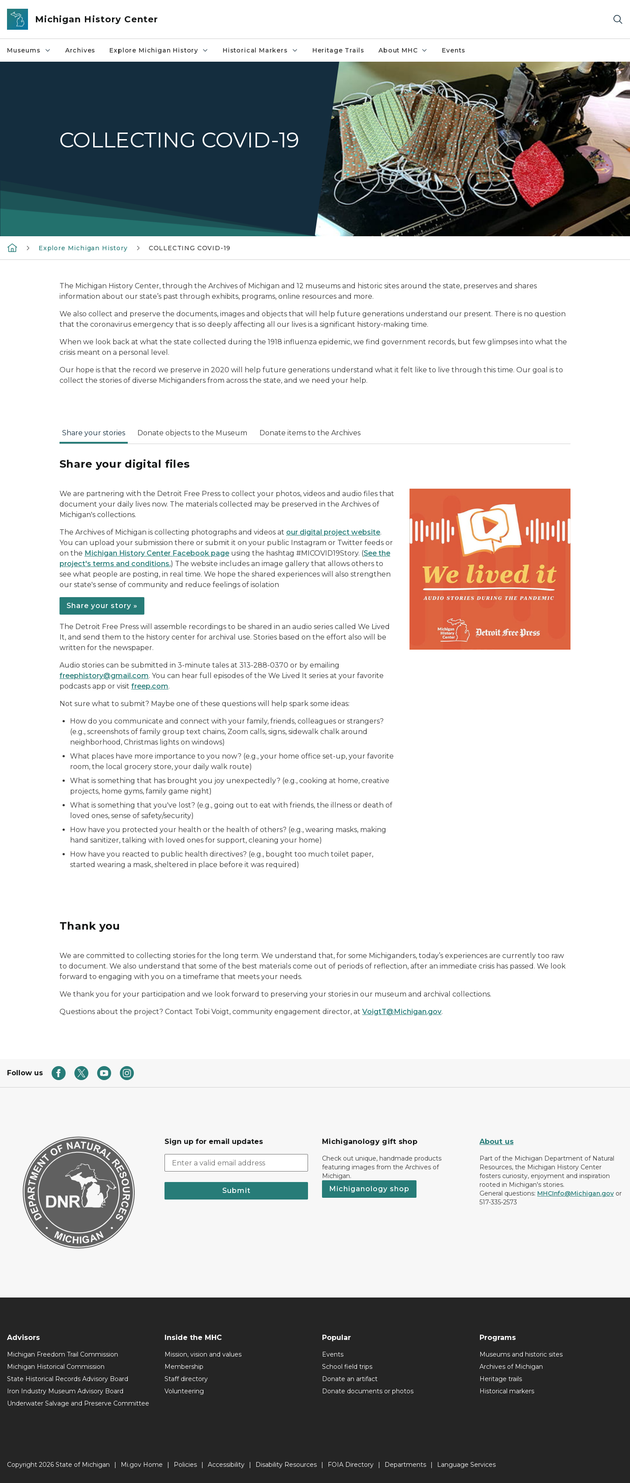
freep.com (149, 686)
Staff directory (186, 1379)
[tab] (94, 436)
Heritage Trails (338, 50)
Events (453, 50)
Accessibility (226, 1465)
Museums (29, 50)
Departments (405, 1465)
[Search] (617, 19)
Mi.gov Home (142, 1465)
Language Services (466, 1465)
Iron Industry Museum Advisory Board (65, 1391)
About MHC (403, 50)
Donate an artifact (350, 1379)
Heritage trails (501, 1379)
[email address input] (236, 1163)
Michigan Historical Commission (56, 1367)
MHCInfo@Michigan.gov (575, 1193)
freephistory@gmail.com (104, 676)
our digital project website (333, 532)
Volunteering (184, 1391)
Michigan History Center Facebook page (156, 553)
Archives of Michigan (511, 1367)
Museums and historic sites (521, 1354)
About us (497, 1141)
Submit (236, 1190)
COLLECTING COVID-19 (190, 248)
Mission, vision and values (203, 1354)
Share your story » (101, 606)
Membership (183, 1367)
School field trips (347, 1367)
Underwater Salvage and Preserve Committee (78, 1403)
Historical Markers (260, 50)
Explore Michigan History (159, 50)
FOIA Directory (351, 1465)
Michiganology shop (369, 1189)
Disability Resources (286, 1465)
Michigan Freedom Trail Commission (62, 1354)
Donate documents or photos (367, 1391)
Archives (80, 50)
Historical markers (507, 1391)
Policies (185, 1465)
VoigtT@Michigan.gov (401, 1011)
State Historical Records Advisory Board (67, 1379)
